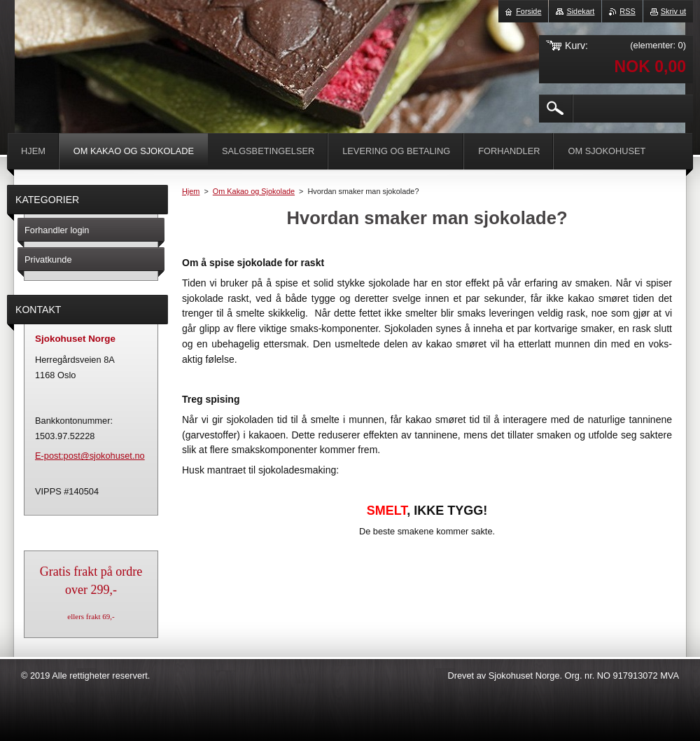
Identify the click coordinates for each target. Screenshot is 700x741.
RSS (627, 11)
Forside (528, 11)
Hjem (191, 191)
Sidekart (580, 11)
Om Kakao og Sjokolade (254, 191)
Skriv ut (673, 11)
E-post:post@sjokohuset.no (90, 455)
